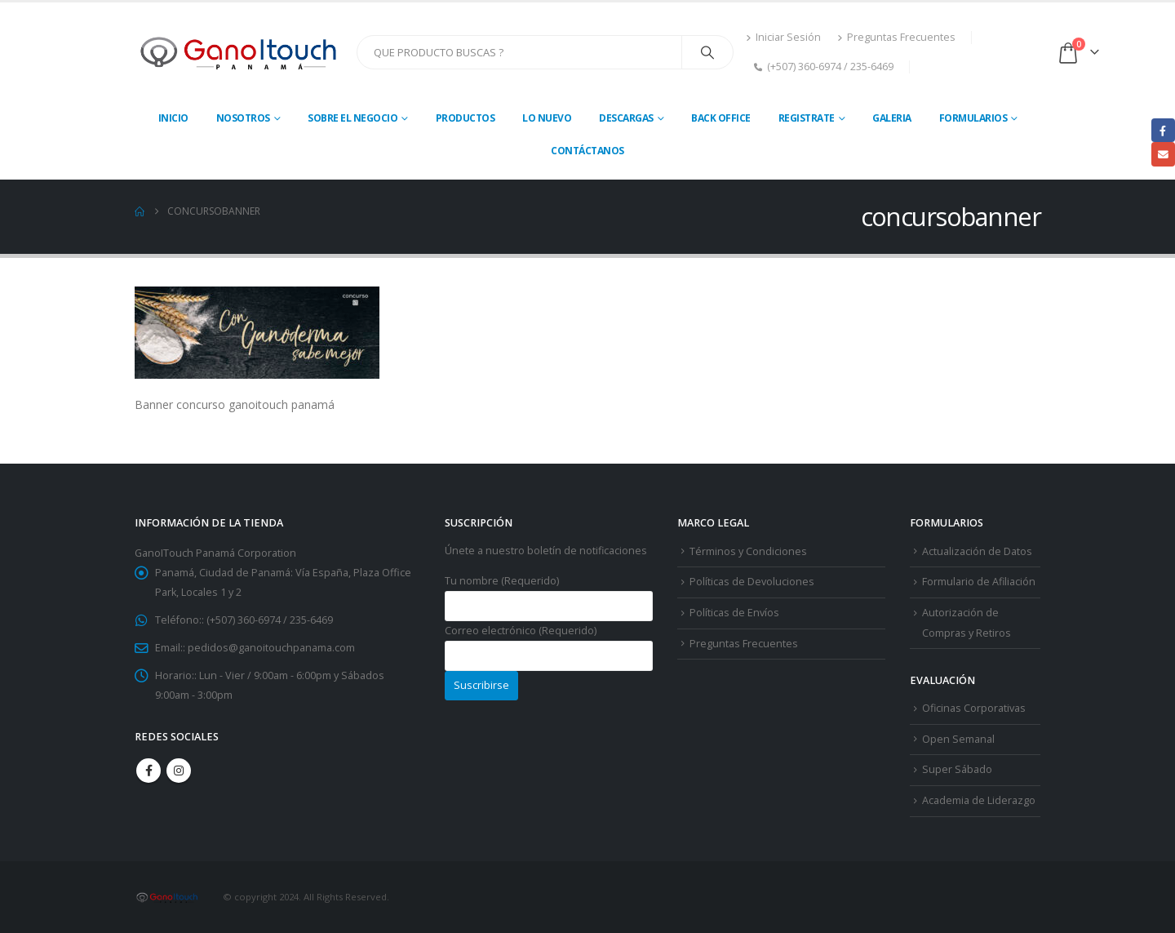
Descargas (626, 118)
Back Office (721, 118)
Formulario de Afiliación (978, 582)
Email (1163, 154)
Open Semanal (958, 739)
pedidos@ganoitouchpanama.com (271, 648)
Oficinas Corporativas (974, 708)
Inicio (173, 118)
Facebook (148, 770)
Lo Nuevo (546, 118)
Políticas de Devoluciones (751, 582)
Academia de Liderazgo (978, 800)
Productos (465, 118)
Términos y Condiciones (748, 551)
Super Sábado (957, 769)
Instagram (178, 770)
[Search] (707, 52)
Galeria (891, 118)
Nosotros (243, 118)
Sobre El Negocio (352, 118)
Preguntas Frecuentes (896, 37)
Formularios (973, 118)
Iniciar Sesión (783, 37)
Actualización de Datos (977, 551)
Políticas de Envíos (734, 613)
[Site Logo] (239, 51)
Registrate (806, 118)
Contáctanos (587, 151)
